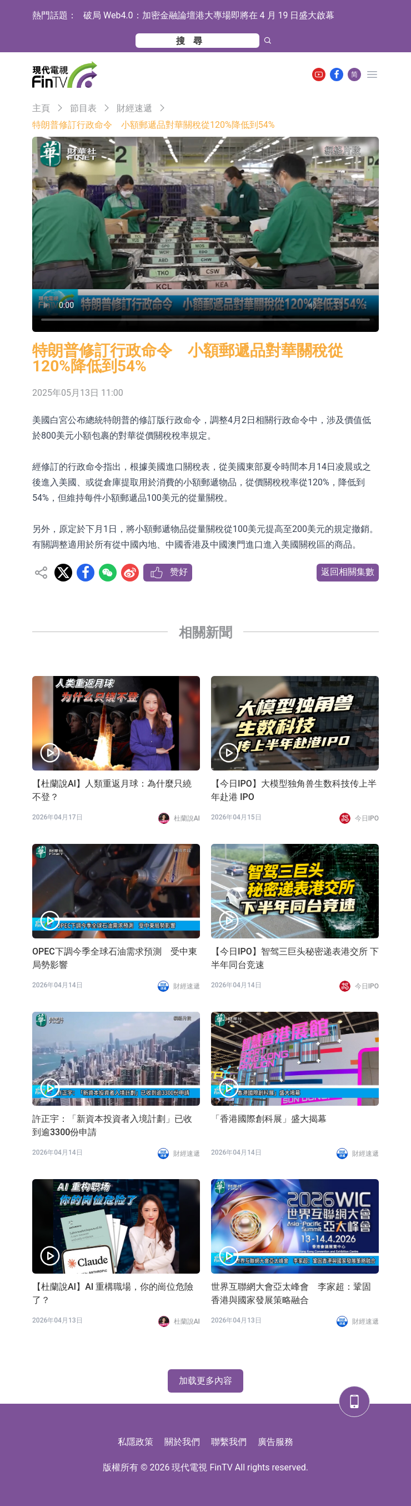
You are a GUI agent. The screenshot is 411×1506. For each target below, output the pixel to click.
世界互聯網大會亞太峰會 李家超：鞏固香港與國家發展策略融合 (291, 1293)
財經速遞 (134, 108)
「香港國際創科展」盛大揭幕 (269, 1119)
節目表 (83, 108)
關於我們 (182, 1442)
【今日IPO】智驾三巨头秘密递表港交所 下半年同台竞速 (295, 958)
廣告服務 (275, 1442)
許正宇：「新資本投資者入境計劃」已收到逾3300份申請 (112, 1125)
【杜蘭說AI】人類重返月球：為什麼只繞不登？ (112, 790)
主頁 (41, 108)
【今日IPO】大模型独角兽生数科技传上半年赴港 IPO (294, 790)
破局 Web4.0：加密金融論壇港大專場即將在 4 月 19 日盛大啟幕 (208, 15)
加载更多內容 (205, 1380)
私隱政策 (135, 1442)
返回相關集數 (347, 571)
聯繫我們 (229, 1442)
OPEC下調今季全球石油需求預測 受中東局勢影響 (114, 958)
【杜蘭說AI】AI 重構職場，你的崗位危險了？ (112, 1293)
